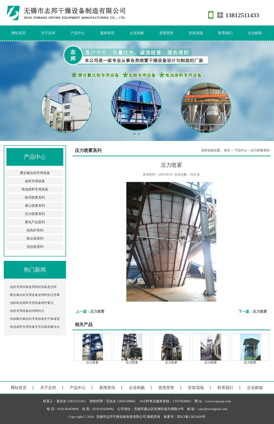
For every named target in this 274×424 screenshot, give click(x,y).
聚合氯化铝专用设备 (35, 173)
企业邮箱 (255, 33)
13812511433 (242, 15)
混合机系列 (35, 246)
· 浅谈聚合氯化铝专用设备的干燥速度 (34, 318)
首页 (227, 150)
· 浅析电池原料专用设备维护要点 (31, 303)
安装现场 (196, 33)
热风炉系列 (35, 230)
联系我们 (225, 33)
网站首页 (19, 33)
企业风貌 (137, 33)
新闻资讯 (107, 33)
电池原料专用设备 (35, 189)
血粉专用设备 (35, 181)
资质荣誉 (166, 33)
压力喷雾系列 (35, 214)
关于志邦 (48, 33)
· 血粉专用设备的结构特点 (26, 311)
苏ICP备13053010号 (191, 416)
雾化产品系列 (35, 222)
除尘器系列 (35, 238)
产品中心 (78, 33)
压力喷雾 (97, 311)
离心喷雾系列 (35, 205)
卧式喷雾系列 (35, 197)
